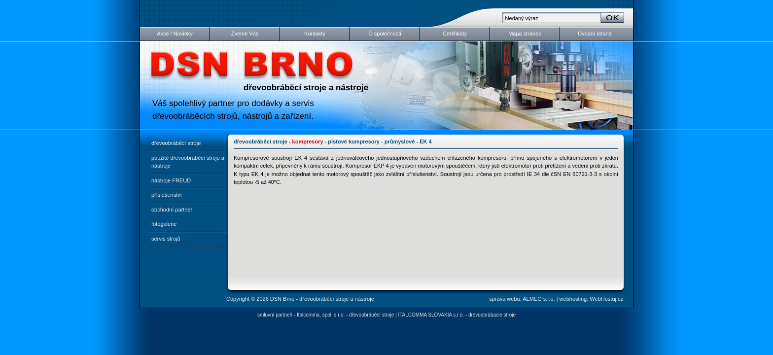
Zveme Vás (245, 33)
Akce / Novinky (175, 33)
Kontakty (314, 33)
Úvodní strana (594, 33)
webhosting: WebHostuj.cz (591, 299)
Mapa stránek (524, 33)
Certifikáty (455, 33)
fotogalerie (163, 224)
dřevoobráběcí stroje (176, 143)
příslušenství (166, 195)
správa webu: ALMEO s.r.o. (522, 299)
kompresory (307, 141)
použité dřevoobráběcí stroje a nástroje (187, 162)
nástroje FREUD (171, 180)
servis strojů (165, 239)
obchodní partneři (172, 210)
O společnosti (384, 33)
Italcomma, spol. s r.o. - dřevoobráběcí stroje (345, 315)
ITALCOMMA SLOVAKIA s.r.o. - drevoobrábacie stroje (457, 315)
